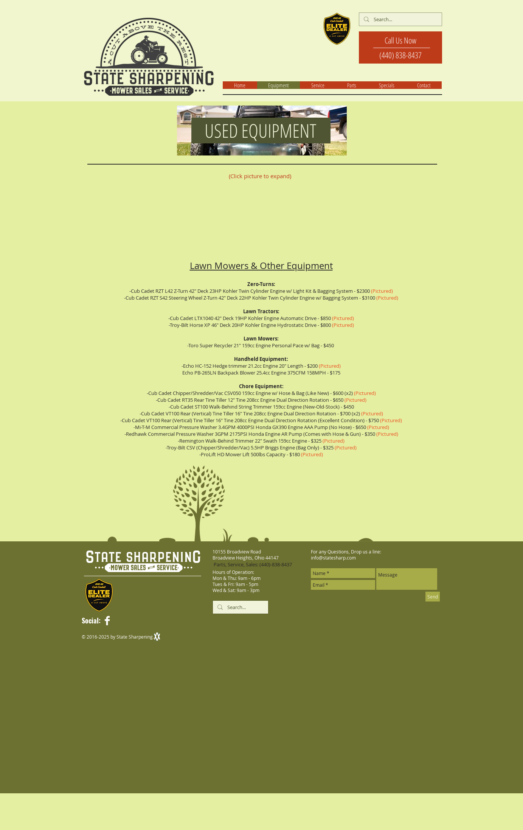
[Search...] (400, 19)
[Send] (432, 597)
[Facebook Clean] (107, 620)
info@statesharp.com (333, 558)
